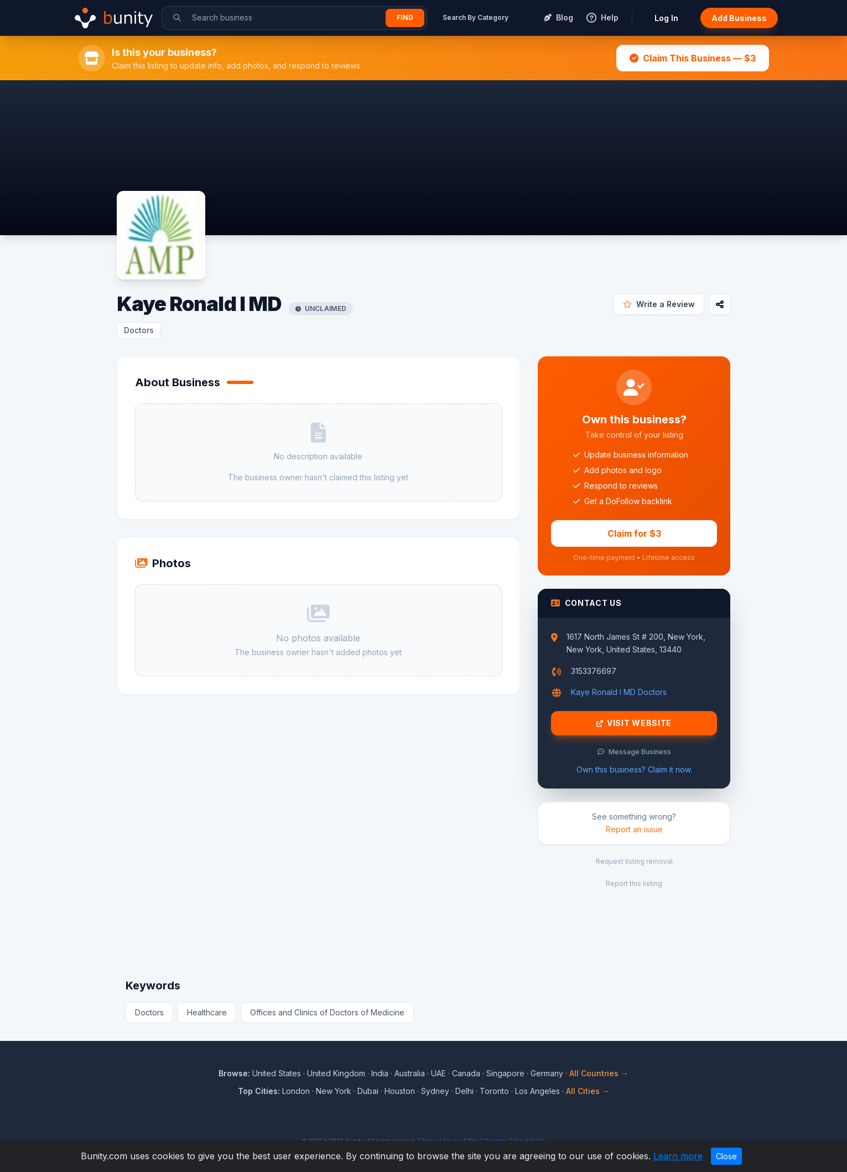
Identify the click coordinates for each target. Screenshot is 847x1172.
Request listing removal (634, 861)
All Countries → (598, 1073)
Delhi (464, 1091)
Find (405, 17)
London (296, 1091)
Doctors (139, 330)
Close (726, 1156)
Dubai (367, 1091)
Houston (399, 1091)
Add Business (739, 18)
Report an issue (634, 829)
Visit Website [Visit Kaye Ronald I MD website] (634, 723)
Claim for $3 (634, 533)
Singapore (505, 1073)
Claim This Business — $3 (693, 58)
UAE (438, 1073)
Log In (666, 18)
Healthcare (207, 1012)
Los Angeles (537, 1091)
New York (333, 1091)
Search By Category (475, 17)
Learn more (678, 1155)
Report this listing (634, 883)
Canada (466, 1073)
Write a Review (659, 304)
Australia (409, 1073)
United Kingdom (336, 1073)
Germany (547, 1073)
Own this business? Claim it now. (634, 769)
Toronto (494, 1091)
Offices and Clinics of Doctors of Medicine (327, 1012)
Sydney (435, 1091)
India (379, 1073)
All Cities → (588, 1091)
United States (276, 1073)
